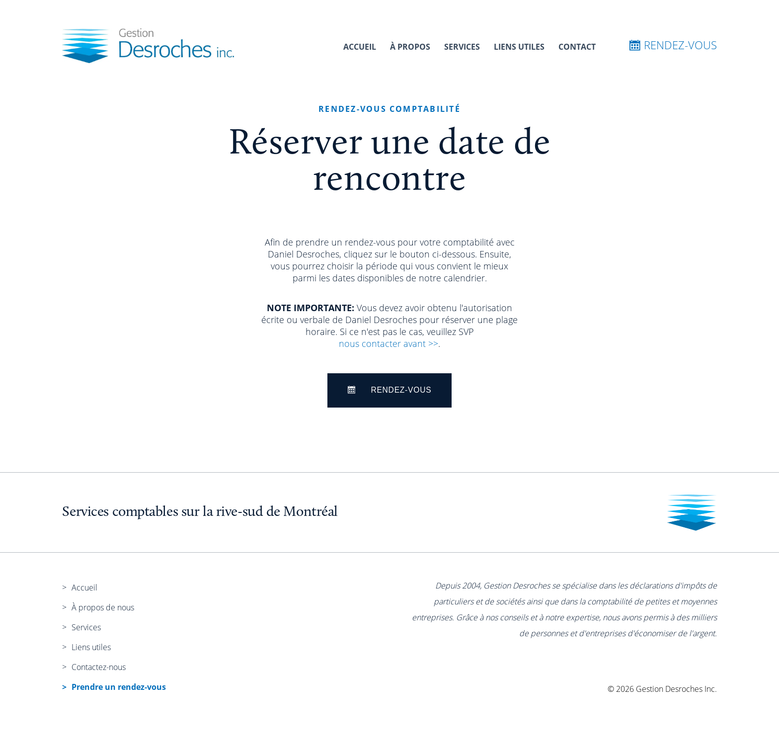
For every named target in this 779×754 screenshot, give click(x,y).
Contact (577, 46)
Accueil (359, 46)
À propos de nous (103, 607)
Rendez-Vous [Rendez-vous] (390, 390)
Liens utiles (519, 46)
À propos (410, 46)
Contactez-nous (99, 667)
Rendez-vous (673, 45)
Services (462, 46)
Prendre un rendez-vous (119, 686)
